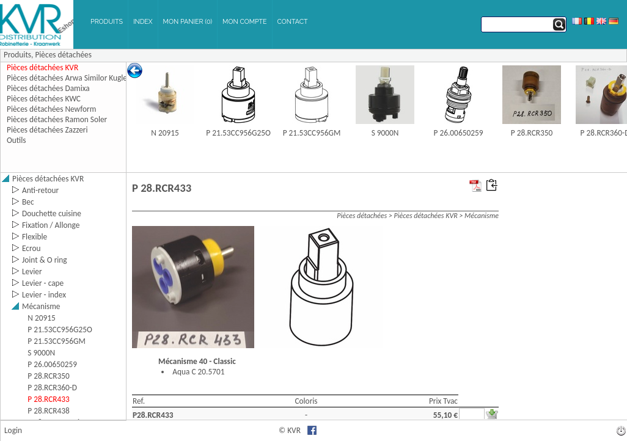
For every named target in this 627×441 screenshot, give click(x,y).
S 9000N (385, 133)
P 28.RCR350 (532, 133)
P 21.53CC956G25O (238, 133)
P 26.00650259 (458, 133)
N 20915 (164, 133)
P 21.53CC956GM (312, 133)
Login (13, 430)
